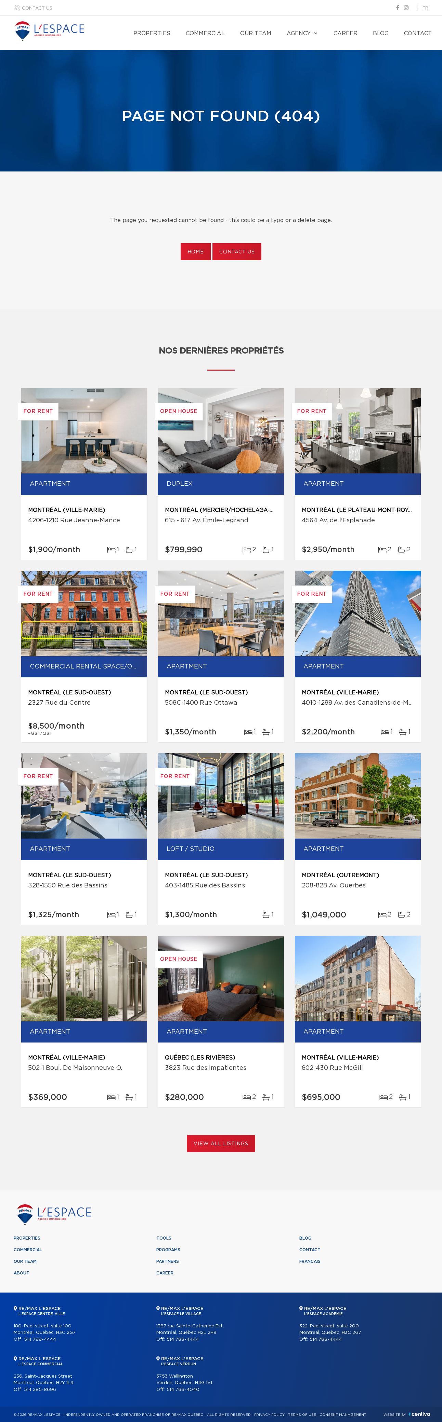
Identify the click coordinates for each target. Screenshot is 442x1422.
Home (195, 252)
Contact (418, 33)
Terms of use (302, 1415)
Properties (151, 33)
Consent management (343, 1415)
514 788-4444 (40, 1339)
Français (310, 1261)
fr (425, 8)
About (21, 1273)
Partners (167, 1261)
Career (346, 33)
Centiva (419, 1414)
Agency (299, 33)
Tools (163, 1238)
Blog (381, 33)
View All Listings (221, 1144)
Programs (168, 1250)
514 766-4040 (183, 1390)
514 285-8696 (40, 1390)
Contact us (37, 8)
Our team (255, 33)
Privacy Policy (269, 1415)
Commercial (205, 33)
